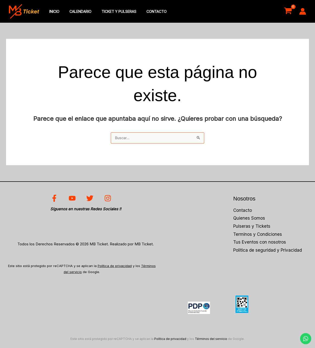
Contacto (147, 12)
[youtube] (73, 199)
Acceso (266, 12)
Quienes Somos (249, 219)
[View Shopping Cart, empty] (288, 11)
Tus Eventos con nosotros (259, 243)
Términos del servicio (211, 339)
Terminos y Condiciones (257, 235)
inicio (53, 12)
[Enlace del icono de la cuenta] (302, 11)
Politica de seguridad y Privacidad (267, 250)
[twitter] (91, 199)
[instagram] (109, 199)
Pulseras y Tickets (251, 227)
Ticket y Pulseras (111, 12)
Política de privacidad (115, 267)
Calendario (76, 12)
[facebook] (55, 199)
